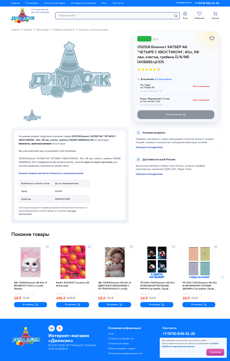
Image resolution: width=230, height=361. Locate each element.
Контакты (118, 3)
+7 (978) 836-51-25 (207, 3)
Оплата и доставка (54, 3)
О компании (32, 3)
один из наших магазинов (98, 162)
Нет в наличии (176, 114)
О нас (111, 334)
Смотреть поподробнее (149, 147)
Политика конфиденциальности (125, 353)
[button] (222, 277)
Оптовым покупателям (83, 3)
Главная (15, 3)
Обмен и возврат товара (121, 348)
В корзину (30, 304)
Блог (104, 3)
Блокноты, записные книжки (35, 143)
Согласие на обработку (121, 339)
